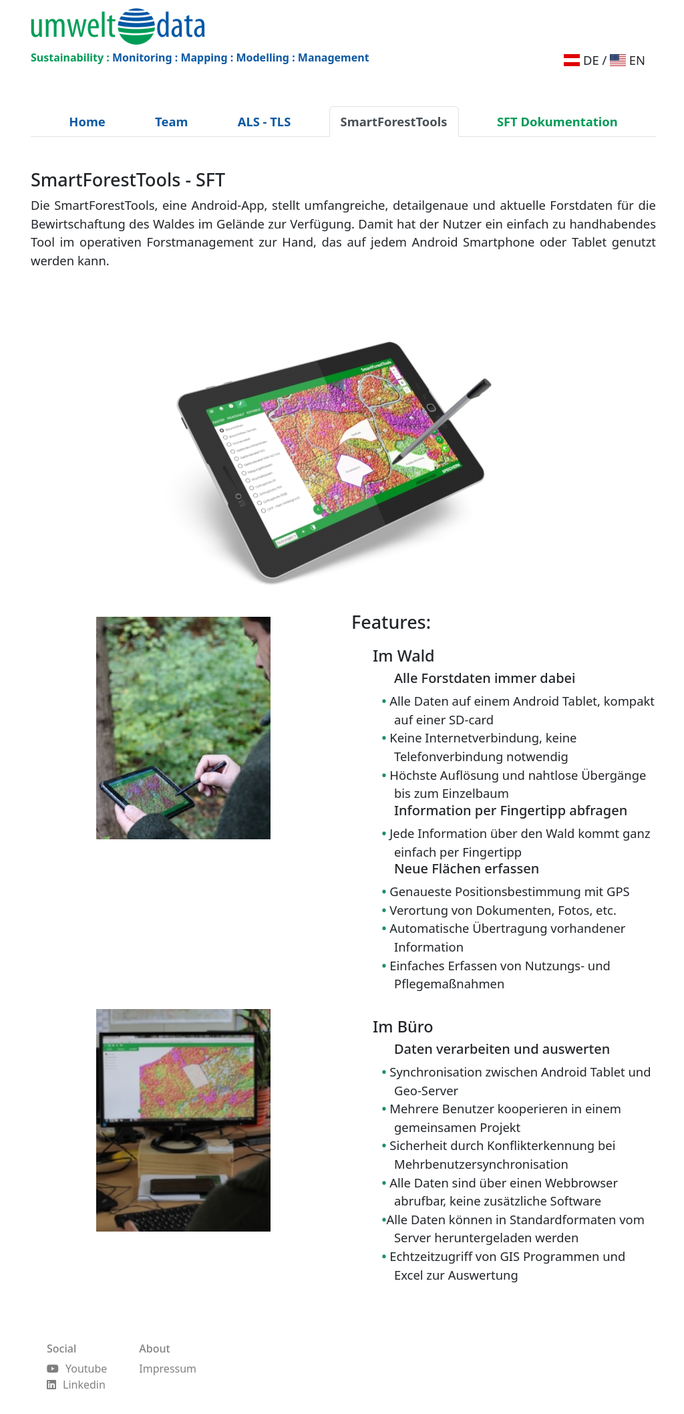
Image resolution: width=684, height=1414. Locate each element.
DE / (585, 59)
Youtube (77, 1368)
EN (627, 59)
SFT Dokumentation (557, 121)
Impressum (167, 1368)
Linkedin (76, 1384)
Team (171, 121)
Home (87, 121)
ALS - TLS (264, 121)
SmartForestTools (394, 121)
